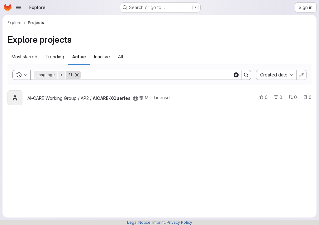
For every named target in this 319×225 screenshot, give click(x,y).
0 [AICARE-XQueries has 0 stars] (263, 97)
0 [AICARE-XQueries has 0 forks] (278, 97)
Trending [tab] (54, 56)
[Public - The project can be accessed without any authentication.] (135, 98)
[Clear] (236, 75)
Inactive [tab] (102, 56)
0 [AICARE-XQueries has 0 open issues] (307, 97)
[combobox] (276, 75)
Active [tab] (79, 56)
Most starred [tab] (24, 56)
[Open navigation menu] (18, 7)
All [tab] (120, 56)
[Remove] (77, 75)
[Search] (156, 75)
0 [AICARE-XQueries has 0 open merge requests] (292, 97)
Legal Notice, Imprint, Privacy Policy (159, 222)
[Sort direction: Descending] (302, 75)
